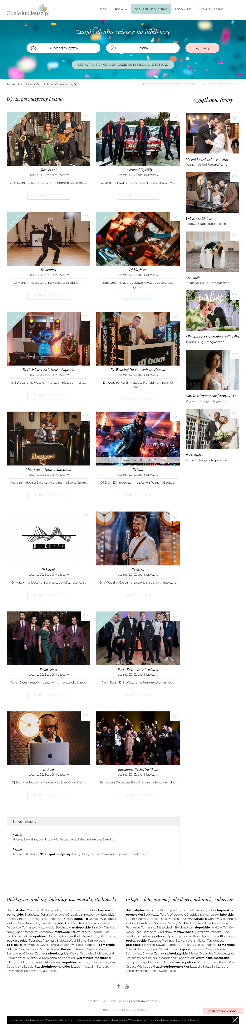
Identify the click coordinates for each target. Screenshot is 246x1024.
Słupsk (45, 949)
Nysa (86, 936)
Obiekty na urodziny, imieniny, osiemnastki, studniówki (61, 899)
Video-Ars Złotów (199, 218)
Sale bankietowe (89, 839)
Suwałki (42, 945)
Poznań (191, 164)
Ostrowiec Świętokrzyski (97, 953)
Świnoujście (48, 971)
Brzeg (95, 936)
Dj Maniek (48, 270)
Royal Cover (48, 669)
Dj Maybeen (138, 270)
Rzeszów (35, 940)
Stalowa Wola (66, 940)
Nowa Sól (32, 923)
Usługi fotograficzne (86, 854)
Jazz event (48, 170)
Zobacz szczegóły (48, 195)
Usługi (17, 849)
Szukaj (202, 48)
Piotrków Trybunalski (94, 923)
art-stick (193, 278)
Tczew (55, 949)
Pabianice (14, 927)
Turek (190, 342)
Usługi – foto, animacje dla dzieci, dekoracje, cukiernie (179, 899)
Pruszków (25, 936)
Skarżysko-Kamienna (42, 958)
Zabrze (40, 953)
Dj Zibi (138, 469)
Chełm (22, 919)
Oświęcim (30, 932)
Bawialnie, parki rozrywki (40, 839)
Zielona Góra (16, 923)
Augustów (67, 945)
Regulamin (107, 1009)
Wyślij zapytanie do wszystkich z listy (168, 84)
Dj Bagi (48, 769)
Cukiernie (109, 854)
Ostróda (49, 962)
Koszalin (90, 966)
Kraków (97, 927)
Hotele (17, 839)
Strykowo (192, 283)
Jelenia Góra (78, 910)
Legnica (62, 910)
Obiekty (18, 835)
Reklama (120, 9)
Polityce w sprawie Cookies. (184, 1019)
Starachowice (16, 958)
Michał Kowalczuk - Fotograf (207, 159)
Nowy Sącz (14, 932)
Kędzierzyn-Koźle (69, 936)
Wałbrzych (48, 910)
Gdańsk (12, 949)
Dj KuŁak (48, 569)
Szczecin (76, 966)
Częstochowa (96, 949)
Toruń (45, 914)
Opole (51, 936)
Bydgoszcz (32, 914)
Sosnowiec (14, 953)
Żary (44, 923)
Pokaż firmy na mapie (219, 84)
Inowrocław (91, 914)
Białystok (29, 945)
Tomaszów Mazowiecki (38, 927)
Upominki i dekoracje (132, 854)
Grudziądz (74, 914)
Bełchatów (63, 927)
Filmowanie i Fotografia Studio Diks (212, 337)
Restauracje (68, 839)
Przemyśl (48, 940)
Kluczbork (108, 936)
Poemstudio (194, 455)
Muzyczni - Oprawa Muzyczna (48, 469)
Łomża (54, 945)
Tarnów (109, 927)
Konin (104, 962)
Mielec (81, 940)
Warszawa (83, 932)
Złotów (190, 224)
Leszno (32, 84)
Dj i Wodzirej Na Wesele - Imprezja (48, 369)
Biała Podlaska (51, 919)
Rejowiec (192, 401)
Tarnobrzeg (96, 940)
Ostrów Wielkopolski (21, 966)
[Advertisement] (93, 880)
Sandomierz (67, 958)
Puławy (68, 919)
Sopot (34, 949)
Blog (103, 9)
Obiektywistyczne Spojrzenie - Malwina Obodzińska (212, 396)
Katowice (79, 949)
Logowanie (183, 9)
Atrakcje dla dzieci (25, 854)
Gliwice (28, 953)
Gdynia (24, 949)
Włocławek (58, 914)
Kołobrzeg (31, 971)
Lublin (11, 919)
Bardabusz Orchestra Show (138, 769)
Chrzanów (46, 932)
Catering (108, 839)
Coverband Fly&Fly (137, 170)
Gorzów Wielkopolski (103, 919)
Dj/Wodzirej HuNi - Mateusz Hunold (138, 369)
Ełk (31, 962)
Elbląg (23, 962)
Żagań (52, 923)
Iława (38, 962)
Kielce (74, 953)
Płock (107, 932)
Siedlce (12, 936)
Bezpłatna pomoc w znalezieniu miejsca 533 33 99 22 (123, 64)
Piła (112, 962)
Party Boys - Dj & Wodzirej (138, 669)
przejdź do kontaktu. (144, 1001)
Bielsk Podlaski (86, 945)
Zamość (33, 919)
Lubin (92, 910)
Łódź (74, 923)
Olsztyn (12, 962)
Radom (96, 932)
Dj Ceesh (137, 569)
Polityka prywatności (132, 1009)
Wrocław (33, 910)
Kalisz (95, 962)
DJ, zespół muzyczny (60, 84)
